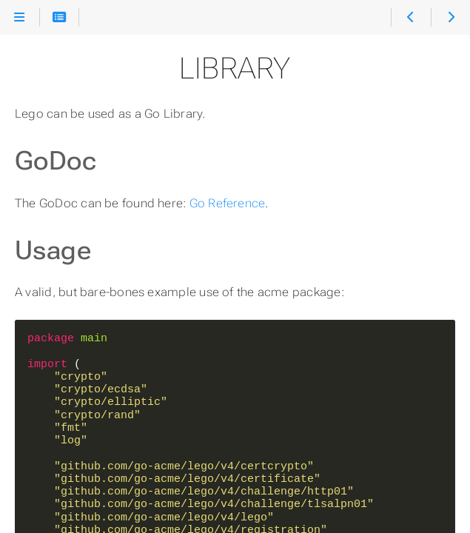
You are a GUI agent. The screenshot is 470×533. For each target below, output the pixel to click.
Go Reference (227, 203)
